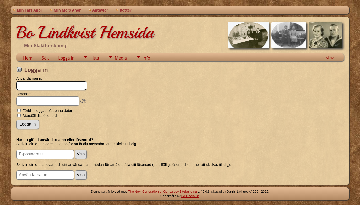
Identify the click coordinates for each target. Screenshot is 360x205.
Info (146, 58)
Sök (45, 58)
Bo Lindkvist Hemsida (85, 32)
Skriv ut (332, 57)
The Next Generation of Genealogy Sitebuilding (162, 191)
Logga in (66, 58)
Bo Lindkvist (190, 196)
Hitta (94, 58)
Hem (27, 58)
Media (121, 58)
